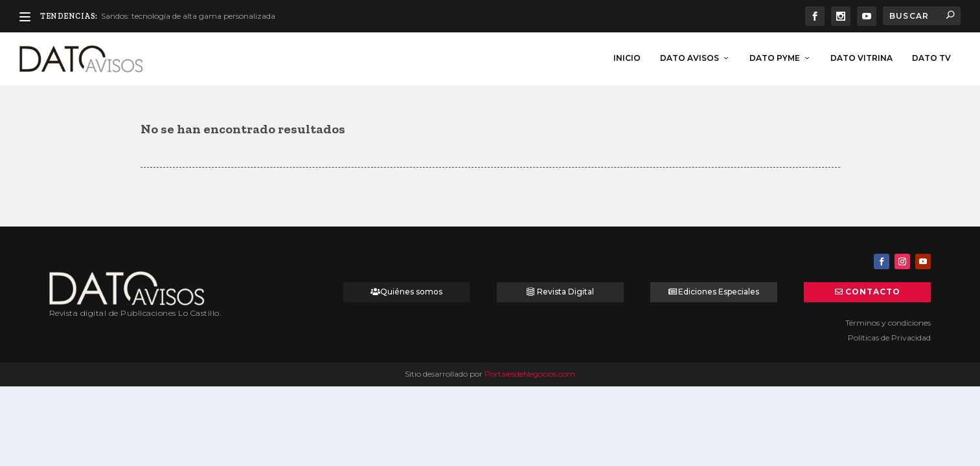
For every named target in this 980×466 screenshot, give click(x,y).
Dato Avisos (689, 56)
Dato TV (931, 56)
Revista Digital (565, 290)
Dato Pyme (774, 56)
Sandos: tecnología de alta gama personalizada (188, 16)
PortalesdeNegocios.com (529, 372)
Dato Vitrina (861, 56)
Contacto (872, 290)
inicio (627, 56)
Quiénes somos (411, 290)
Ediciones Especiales (718, 290)
